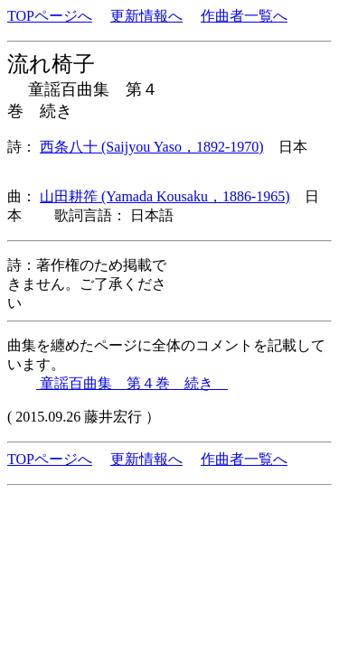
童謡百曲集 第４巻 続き (132, 383)
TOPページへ (49, 15)
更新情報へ (146, 15)
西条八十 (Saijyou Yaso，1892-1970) (152, 146)
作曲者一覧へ (244, 15)
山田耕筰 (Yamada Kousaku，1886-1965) (165, 196)
